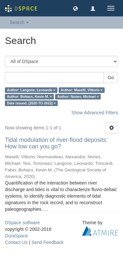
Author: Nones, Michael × (78, 96)
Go (111, 77)
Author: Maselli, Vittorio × (81, 90)
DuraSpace (16, 235)
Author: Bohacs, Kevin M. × (29, 96)
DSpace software (22, 222)
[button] (75, 8)
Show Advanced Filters (95, 112)
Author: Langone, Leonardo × (31, 90)
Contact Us (16, 242)
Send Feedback (47, 242)
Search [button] (19, 22)
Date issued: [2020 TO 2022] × (31, 103)
